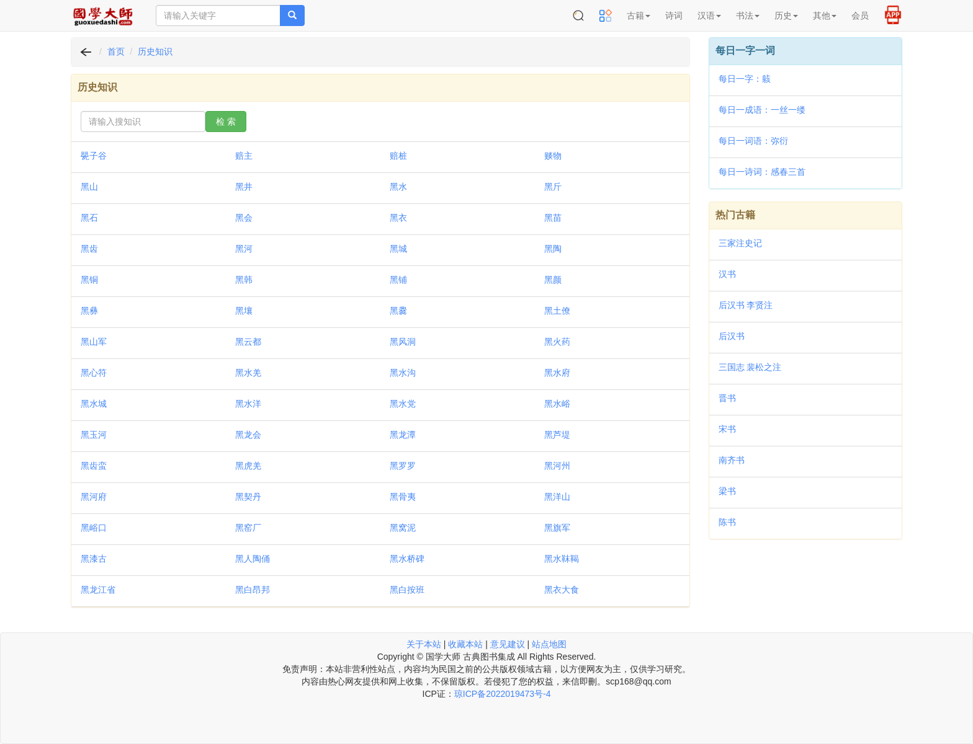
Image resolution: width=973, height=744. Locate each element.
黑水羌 (248, 373)
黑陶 (553, 249)
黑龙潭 (403, 435)
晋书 (727, 398)
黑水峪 (557, 404)
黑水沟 (403, 373)
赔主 (244, 156)
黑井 (244, 187)
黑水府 (557, 373)
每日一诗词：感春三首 (762, 172)
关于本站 (423, 644)
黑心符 (94, 373)
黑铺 (398, 280)
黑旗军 (557, 528)
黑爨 (398, 311)
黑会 (244, 218)
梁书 (727, 491)
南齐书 (732, 460)
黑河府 (94, 497)
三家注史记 (740, 243)
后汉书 (732, 336)
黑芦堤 (557, 435)
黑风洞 (403, 342)
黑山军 (94, 342)
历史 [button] (786, 15)
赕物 (553, 156)
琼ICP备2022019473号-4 (502, 694)
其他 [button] (824, 15)
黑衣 (398, 218)
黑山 (89, 187)
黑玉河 (94, 435)
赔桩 (398, 156)
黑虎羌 (248, 466)
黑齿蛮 (94, 466)
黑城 (398, 249)
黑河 (244, 249)
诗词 (674, 15)
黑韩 (244, 280)
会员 (860, 15)
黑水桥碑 (407, 559)
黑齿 (89, 249)
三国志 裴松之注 (750, 367)
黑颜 (553, 280)
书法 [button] (748, 15)
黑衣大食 (561, 590)
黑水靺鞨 (561, 559)
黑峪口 (94, 528)
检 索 (225, 121)
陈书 (727, 522)
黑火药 (557, 342)
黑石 (89, 218)
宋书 (727, 429)
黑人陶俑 (252, 559)
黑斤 (553, 187)
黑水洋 (248, 404)
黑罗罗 (403, 466)
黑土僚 (557, 311)
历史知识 (155, 51)
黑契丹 (248, 497)
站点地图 (549, 644)
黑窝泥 (403, 528)
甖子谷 (94, 156)
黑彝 (89, 311)
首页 (116, 51)
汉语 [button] (709, 15)
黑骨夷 (403, 497)
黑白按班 (407, 590)
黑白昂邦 (252, 590)
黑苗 (553, 218)
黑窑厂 (248, 528)
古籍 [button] (638, 15)
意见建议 (507, 644)
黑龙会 (248, 435)
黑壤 (244, 311)
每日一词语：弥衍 (753, 141)
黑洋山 (557, 497)
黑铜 (89, 280)
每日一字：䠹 (745, 79)
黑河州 (557, 466)
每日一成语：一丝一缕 (762, 110)
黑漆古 (94, 559)
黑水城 (94, 404)
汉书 (727, 274)
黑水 (398, 187)
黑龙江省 (98, 590)
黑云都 (248, 342)
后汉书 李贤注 (746, 305)
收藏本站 (465, 644)
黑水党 (403, 404)
